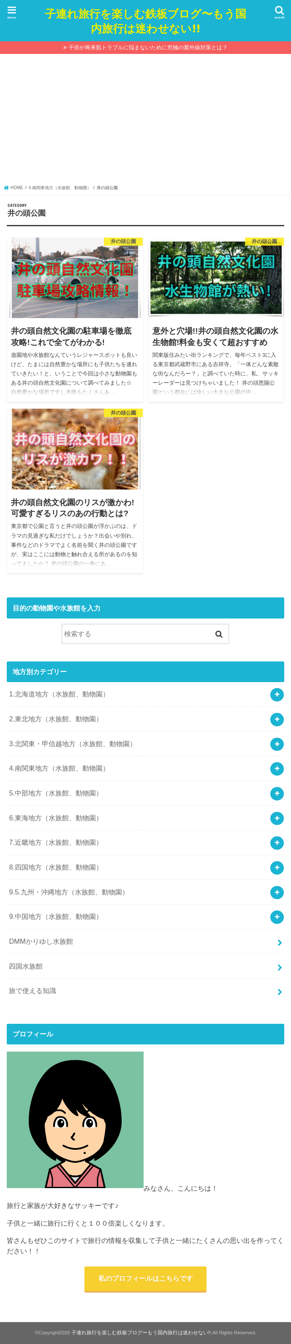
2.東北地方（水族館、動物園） (56, 719)
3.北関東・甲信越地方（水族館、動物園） (72, 743)
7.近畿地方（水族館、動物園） (56, 842)
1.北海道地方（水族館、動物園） (59, 694)
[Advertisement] (145, 121)
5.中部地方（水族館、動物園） (56, 793)
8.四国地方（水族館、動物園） (56, 867)
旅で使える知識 (32, 990)
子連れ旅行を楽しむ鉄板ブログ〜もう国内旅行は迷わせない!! (145, 21)
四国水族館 (26, 966)
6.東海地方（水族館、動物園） (56, 818)
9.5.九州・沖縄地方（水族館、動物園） (68, 892)
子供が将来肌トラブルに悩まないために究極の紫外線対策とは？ (148, 47)
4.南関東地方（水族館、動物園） (59, 768)
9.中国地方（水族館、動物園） (56, 916)
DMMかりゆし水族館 (41, 941)
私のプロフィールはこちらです (145, 1278)
